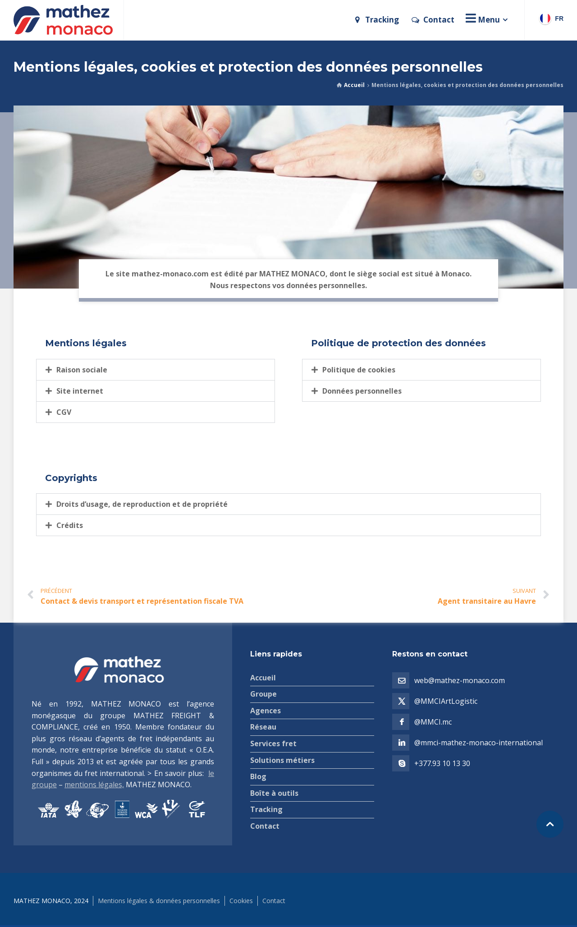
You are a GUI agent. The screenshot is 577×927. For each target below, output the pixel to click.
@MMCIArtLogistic (445, 701)
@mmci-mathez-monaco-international (478, 743)
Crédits (69, 525)
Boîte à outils (274, 793)
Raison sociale (81, 370)
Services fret (273, 743)
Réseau (263, 727)
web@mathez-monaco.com (459, 680)
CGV (63, 412)
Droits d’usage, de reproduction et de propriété (142, 504)
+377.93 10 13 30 (442, 763)
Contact (264, 826)
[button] (156, 369)
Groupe (263, 694)
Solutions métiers (282, 760)
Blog (258, 776)
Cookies (241, 900)
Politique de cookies (358, 370)
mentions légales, (94, 784)
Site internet (79, 391)
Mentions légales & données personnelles (159, 900)
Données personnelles (362, 391)
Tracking (266, 809)
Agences (265, 711)
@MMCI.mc (433, 722)
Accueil (354, 85)
